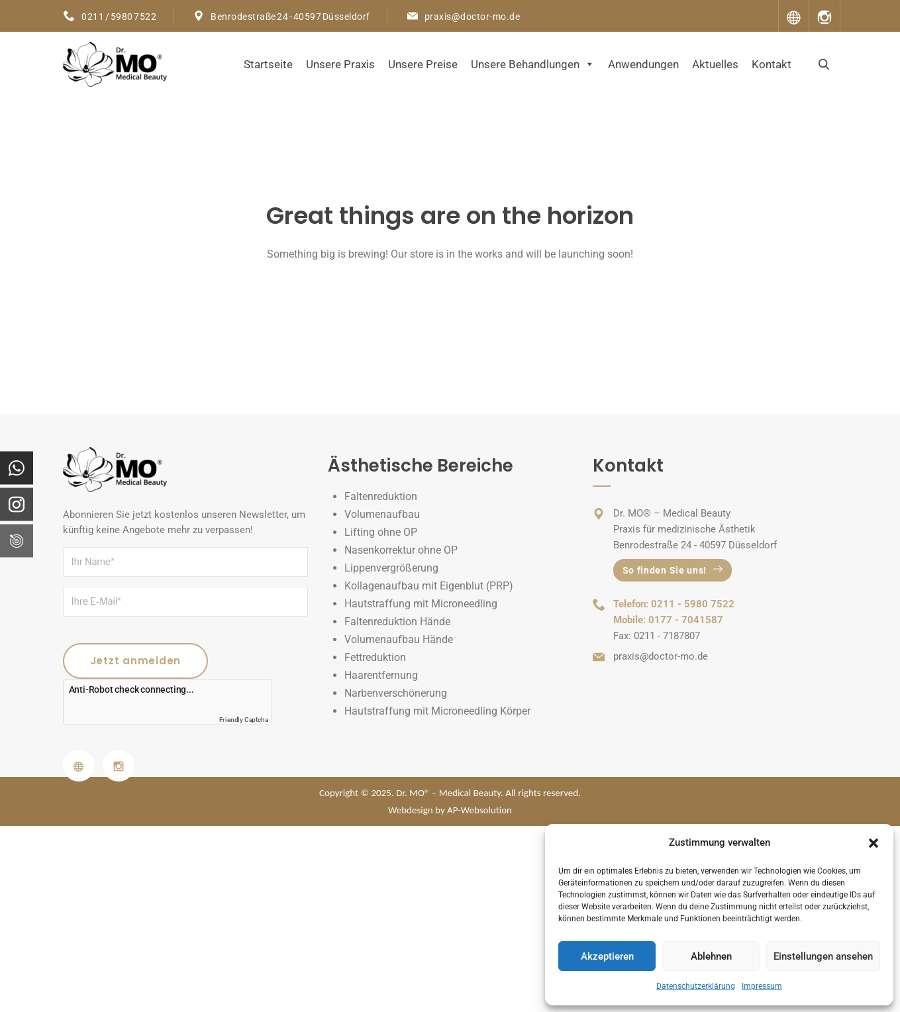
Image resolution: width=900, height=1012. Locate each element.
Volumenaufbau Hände (398, 639)
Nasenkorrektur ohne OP (401, 550)
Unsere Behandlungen (533, 64)
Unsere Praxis (340, 64)
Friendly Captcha (243, 719)
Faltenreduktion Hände (397, 621)
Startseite (268, 64)
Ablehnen (711, 956)
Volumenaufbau (382, 514)
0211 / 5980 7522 (119, 16)
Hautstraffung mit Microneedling (420, 603)
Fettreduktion (375, 657)
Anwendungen (643, 64)
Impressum (762, 986)
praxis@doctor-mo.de (473, 16)
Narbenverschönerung (395, 693)
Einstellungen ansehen (823, 956)
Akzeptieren (607, 956)
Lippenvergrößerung (391, 568)
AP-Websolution (479, 810)
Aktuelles (715, 64)
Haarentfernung (381, 675)
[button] (873, 843)
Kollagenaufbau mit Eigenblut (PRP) (428, 586)
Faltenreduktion (380, 496)
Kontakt (771, 64)
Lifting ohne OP (380, 532)
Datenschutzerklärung (695, 986)
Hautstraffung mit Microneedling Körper (437, 711)
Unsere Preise (423, 64)
